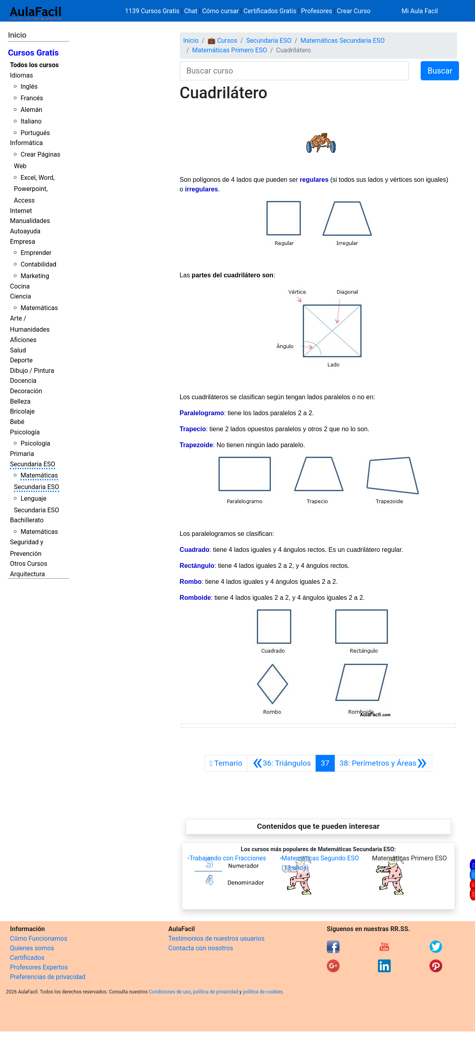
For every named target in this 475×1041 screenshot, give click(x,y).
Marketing (34, 276)
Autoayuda (25, 231)
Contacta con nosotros (200, 948)
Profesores (316, 11)
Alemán (31, 109)
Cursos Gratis (33, 53)
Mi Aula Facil (419, 11)
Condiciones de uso (170, 992)
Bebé (17, 422)
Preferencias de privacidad (47, 977)
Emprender (36, 253)
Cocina (20, 286)
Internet (21, 211)
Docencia (23, 380)
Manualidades (30, 221)
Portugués (35, 133)
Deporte (21, 360)
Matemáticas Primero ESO (229, 50)
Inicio (17, 35)
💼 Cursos (222, 40)
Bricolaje (22, 411)
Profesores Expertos (39, 967)
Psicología (25, 432)
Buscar (439, 71)
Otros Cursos (28, 563)
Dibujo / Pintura (32, 370)
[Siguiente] (383, 763)
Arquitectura (27, 574)
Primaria (22, 454)
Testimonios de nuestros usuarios (216, 938)
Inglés (29, 86)
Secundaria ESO (32, 464)
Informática (26, 143)
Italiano (31, 121)
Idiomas (21, 75)
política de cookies (263, 992)
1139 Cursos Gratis (153, 11)
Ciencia (20, 296)
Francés (31, 98)
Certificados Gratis (269, 11)
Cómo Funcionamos (38, 938)
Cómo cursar (220, 11)
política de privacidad (215, 992)
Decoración (26, 391)
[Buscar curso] (294, 70)
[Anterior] (281, 763)
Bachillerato (27, 520)
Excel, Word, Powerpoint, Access (34, 189)
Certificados (27, 957)
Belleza (20, 401)
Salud (18, 350)
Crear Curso (353, 11)
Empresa (22, 241)
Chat (190, 11)
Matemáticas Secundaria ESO (342, 40)
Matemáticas (39, 308)
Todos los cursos (34, 65)
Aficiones (23, 340)
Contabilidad (38, 264)
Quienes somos (32, 948)
